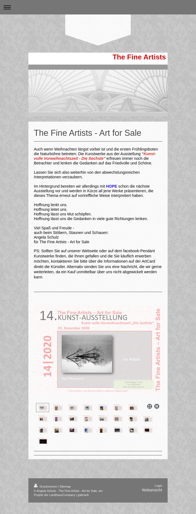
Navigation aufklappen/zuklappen (98, 7)
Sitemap (65, 498)
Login (158, 497)
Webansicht (152, 501)
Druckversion (46, 498)
